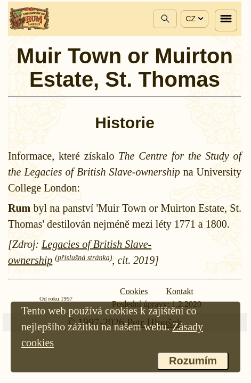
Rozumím (193, 361)
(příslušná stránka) (83, 258)
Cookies (134, 291)
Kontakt (179, 291)
